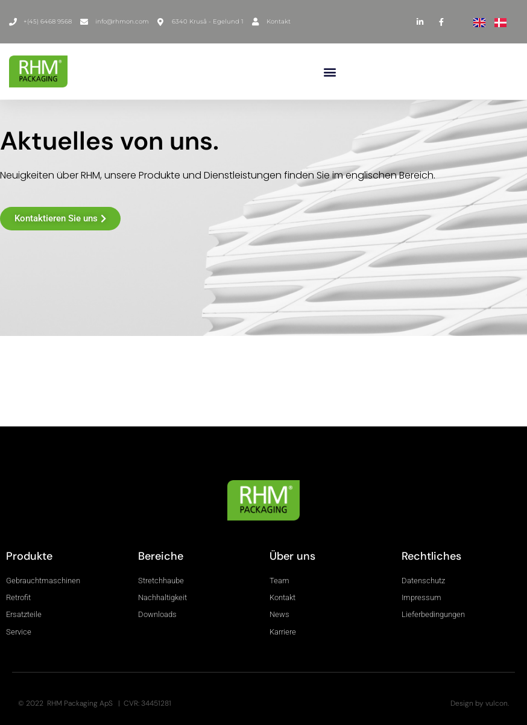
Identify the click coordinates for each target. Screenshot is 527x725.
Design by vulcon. (479, 703)
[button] (330, 71)
